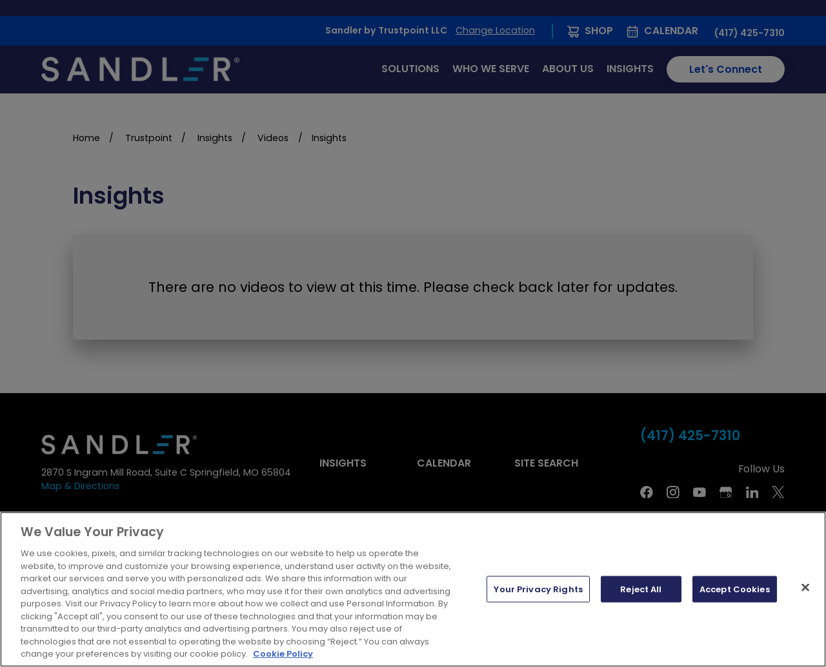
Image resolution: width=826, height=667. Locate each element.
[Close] (805, 587)
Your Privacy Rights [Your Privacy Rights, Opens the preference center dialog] (538, 589)
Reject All (640, 589)
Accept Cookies (735, 589)
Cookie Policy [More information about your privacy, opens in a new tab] (283, 654)
